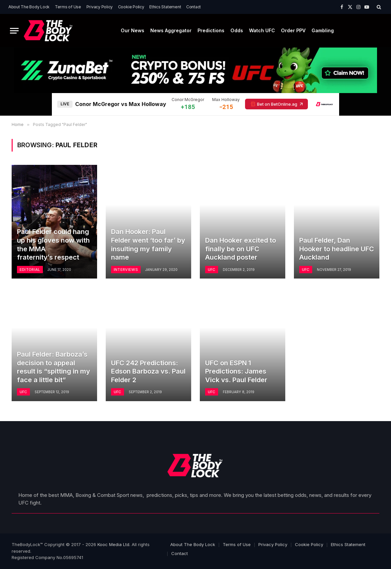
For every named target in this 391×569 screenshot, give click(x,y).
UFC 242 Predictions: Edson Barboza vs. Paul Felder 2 (148, 371)
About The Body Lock (29, 6)
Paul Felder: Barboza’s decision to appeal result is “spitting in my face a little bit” (53, 367)
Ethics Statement (165, 6)
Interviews (126, 269)
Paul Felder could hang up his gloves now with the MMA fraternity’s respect (53, 244)
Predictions (210, 30)
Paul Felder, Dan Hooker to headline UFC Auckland (336, 248)
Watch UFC (262, 30)
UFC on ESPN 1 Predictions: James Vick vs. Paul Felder (236, 371)
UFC (211, 269)
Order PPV (293, 30)
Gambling (323, 30)
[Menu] (14, 30)
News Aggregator (171, 30)
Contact (193, 6)
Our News (132, 30)
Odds (236, 30)
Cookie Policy (131, 6)
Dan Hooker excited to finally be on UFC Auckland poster (240, 248)
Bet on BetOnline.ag (276, 104)
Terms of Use (68, 6)
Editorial (30, 269)
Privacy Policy (99, 6)
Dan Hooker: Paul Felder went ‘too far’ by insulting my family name (148, 244)
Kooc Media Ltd (113, 544)
